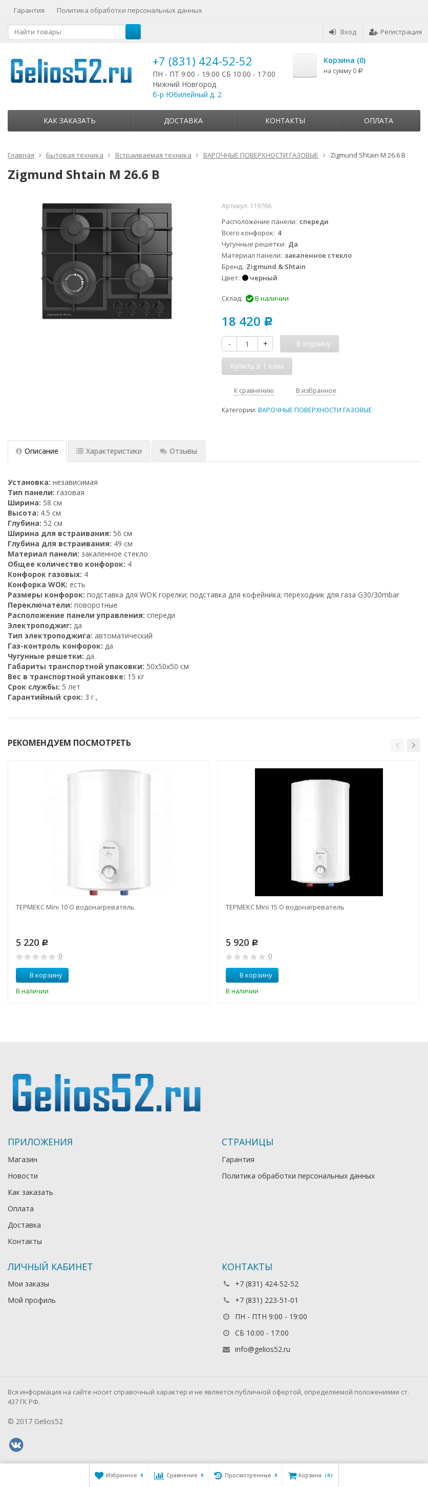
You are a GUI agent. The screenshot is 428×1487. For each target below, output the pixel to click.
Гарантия (29, 10)
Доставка (183, 120)
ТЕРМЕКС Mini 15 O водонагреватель (285, 907)
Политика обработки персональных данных (129, 10)
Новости (23, 1176)
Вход (342, 31)
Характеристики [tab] (109, 451)
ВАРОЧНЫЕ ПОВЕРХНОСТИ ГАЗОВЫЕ (315, 410)
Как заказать (70, 120)
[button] (397, 745)
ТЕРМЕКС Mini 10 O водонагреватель (75, 907)
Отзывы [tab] (178, 451)
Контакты (285, 120)
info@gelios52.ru (262, 1349)
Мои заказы (28, 1284)
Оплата (378, 120)
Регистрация (395, 31)
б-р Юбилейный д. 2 (187, 94)
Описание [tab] (37, 451)
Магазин (22, 1159)
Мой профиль (32, 1300)
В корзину (40, 975)
